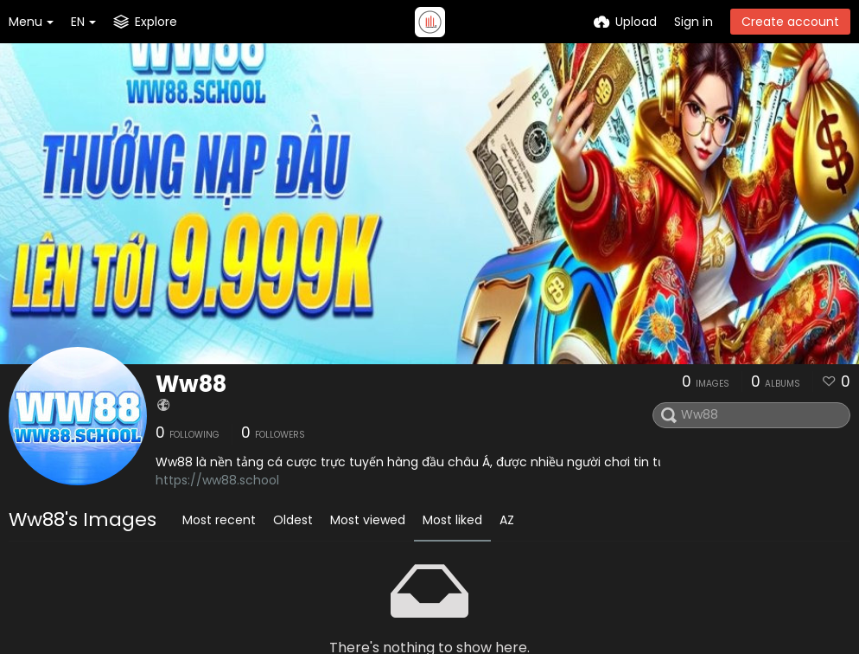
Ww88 (191, 384)
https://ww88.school (217, 480)
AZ (506, 520)
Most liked (452, 520)
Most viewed (367, 520)
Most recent (219, 520)
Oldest (293, 520)
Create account (790, 21)
